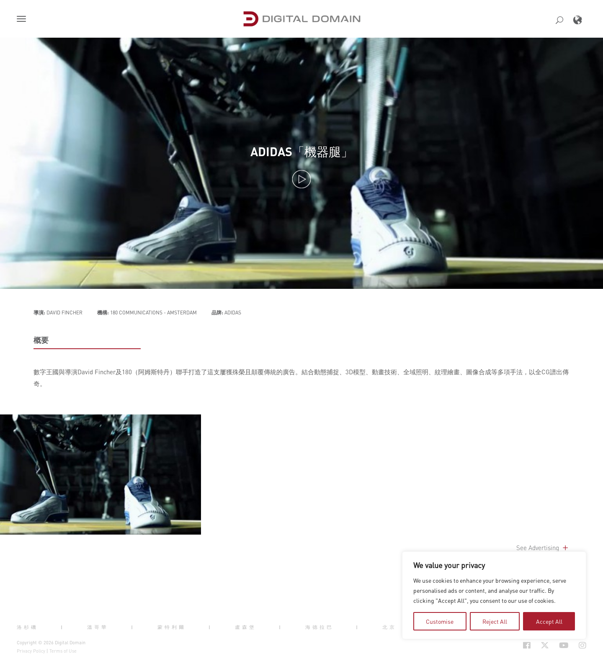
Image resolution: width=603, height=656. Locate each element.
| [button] (62, 627)
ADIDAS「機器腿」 (301, 152)
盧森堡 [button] (245, 627)
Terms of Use (63, 651)
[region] (494, 595)
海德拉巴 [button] (319, 627)
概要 (41, 340)
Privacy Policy (31, 651)
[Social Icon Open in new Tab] (527, 645)
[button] (23, 19)
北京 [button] (389, 627)
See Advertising (543, 547)
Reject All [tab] (494, 621)
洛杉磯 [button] (27, 627)
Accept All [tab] (549, 621)
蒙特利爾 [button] (171, 627)
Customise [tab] (440, 621)
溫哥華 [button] (97, 627)
